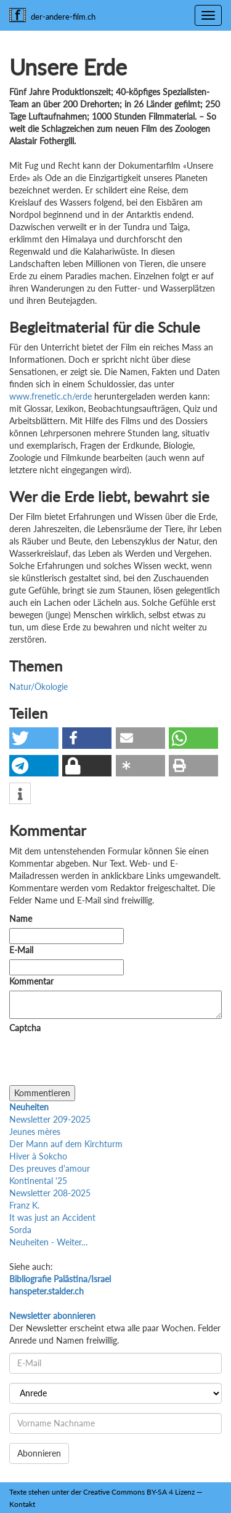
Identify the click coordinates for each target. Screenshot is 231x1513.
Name (20, 918)
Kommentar (34, 981)
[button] (34, 738)
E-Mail (21, 950)
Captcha (25, 1028)
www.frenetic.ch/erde (50, 396)
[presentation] (103, 1061)
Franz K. (24, 1205)
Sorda (20, 1230)
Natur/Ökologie (38, 686)
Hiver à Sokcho (38, 1156)
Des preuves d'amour (49, 1168)
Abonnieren (39, 1453)
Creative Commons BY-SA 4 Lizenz (139, 1491)
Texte (17, 1491)
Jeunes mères (34, 1131)
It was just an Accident (52, 1217)
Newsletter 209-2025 (50, 1119)
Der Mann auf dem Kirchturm (66, 1144)
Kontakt (22, 1504)
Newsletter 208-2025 (50, 1193)
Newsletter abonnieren (52, 1315)
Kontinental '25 (38, 1180)
